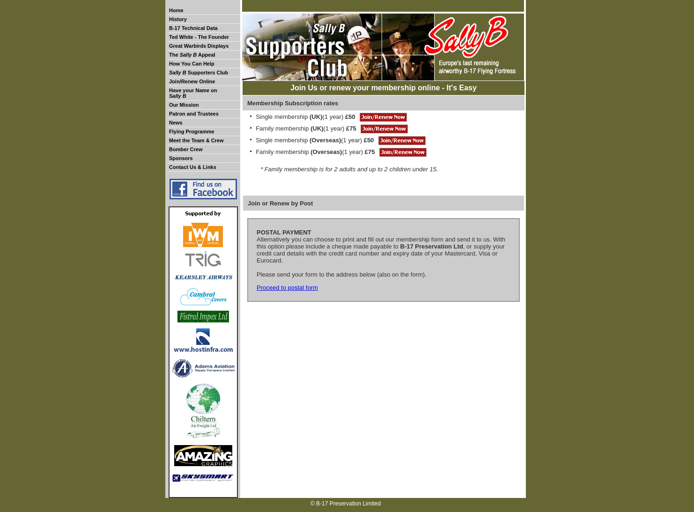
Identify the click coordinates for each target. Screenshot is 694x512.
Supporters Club (198, 72)
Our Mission (184, 105)
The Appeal (192, 55)
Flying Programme (191, 131)
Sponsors (181, 158)
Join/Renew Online (192, 81)
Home (176, 10)
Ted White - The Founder (199, 37)
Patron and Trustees (194, 114)
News (176, 122)
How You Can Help (191, 63)
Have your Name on (193, 93)
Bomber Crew (186, 149)
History (178, 19)
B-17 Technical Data (193, 28)
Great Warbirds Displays (199, 46)
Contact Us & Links (192, 167)
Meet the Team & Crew (196, 140)
